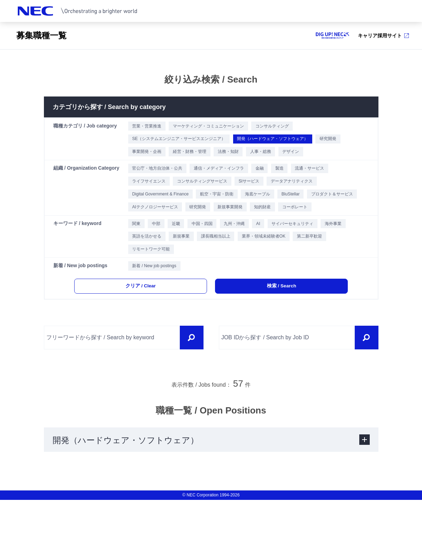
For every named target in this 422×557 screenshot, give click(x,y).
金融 (280, 179)
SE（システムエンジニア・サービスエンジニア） (185, 143)
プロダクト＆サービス (155, 228)
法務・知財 (277, 159)
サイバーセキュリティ (321, 264)
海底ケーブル (277, 212)
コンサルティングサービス (213, 195)
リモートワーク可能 (195, 297)
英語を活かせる (181, 281)
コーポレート (145, 244)
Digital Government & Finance (163, 212)
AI (280, 264)
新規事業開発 (309, 228)
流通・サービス (340, 179)
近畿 (183, 264)
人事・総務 (315, 159)
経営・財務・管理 (232, 159)
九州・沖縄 (252, 264)
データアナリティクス (318, 195)
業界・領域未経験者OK (319, 281)
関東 (135, 264)
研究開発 (140, 159)
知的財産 (347, 228)
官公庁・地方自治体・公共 (160, 179)
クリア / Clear (150, 341)
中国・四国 (214, 264)
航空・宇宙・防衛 (229, 212)
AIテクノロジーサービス (220, 228)
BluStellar (316, 212)
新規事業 (222, 281)
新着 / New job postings (156, 317)
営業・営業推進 (147, 126)
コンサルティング (295, 126)
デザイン (351, 159)
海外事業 (140, 281)
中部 (159, 264)
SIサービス (268, 195)
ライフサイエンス (150, 195)
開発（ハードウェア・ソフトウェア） (295, 143)
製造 (304, 179)
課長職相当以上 (262, 281)
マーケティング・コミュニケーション (220, 126)
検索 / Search (272, 341)
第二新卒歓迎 (145, 297)
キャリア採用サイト (383, 35)
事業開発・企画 (181, 159)
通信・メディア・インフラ (232, 179)
